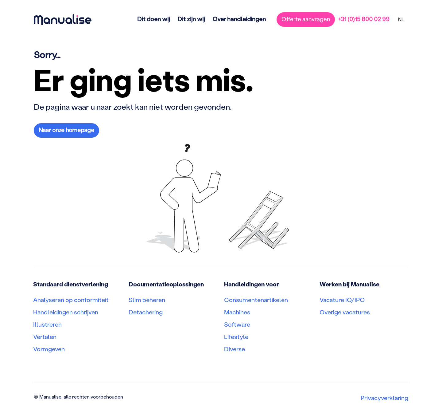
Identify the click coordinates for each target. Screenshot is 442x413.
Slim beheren (147, 300)
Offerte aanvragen (305, 19)
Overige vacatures (345, 312)
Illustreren (47, 324)
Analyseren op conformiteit (71, 300)
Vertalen (44, 336)
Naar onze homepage (66, 130)
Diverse (234, 349)
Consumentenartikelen (256, 300)
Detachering (146, 312)
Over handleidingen (239, 19)
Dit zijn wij (191, 19)
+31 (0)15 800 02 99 (364, 19)
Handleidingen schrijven (65, 312)
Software (237, 324)
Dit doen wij (153, 19)
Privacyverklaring (384, 398)
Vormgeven (49, 349)
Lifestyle (236, 336)
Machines (237, 312)
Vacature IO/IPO (342, 300)
